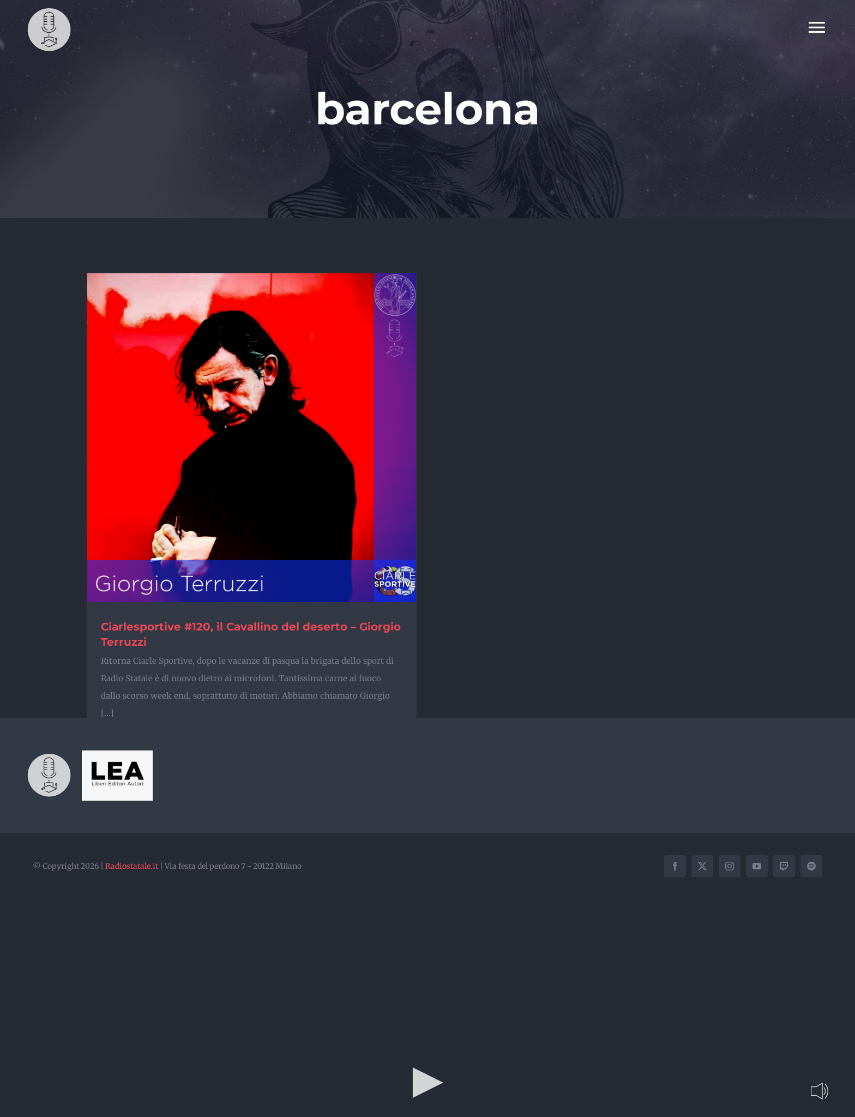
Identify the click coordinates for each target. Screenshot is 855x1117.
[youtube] (757, 866)
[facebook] (675, 866)
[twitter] (702, 866)
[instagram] (729, 866)
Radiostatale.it (131, 866)
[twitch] (784, 866)
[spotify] (811, 866)
